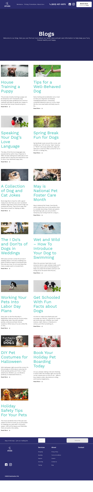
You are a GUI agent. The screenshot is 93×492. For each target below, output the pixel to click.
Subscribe (77, 440)
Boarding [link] (40, 455)
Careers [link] (53, 458)
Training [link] (40, 465)
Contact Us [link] (54, 461)
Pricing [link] (26, 4)
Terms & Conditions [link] (56, 455)
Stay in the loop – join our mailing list (16, 440)
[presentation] (55, 440)
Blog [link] (52, 465)
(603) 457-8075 (58, 4)
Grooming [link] (40, 461)
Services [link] (19, 4)
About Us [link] (40, 4)
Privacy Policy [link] (54, 451)
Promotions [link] (32, 4)
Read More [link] (5, 106)
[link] (69, 4)
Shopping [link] (40, 451)
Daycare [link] (40, 458)
